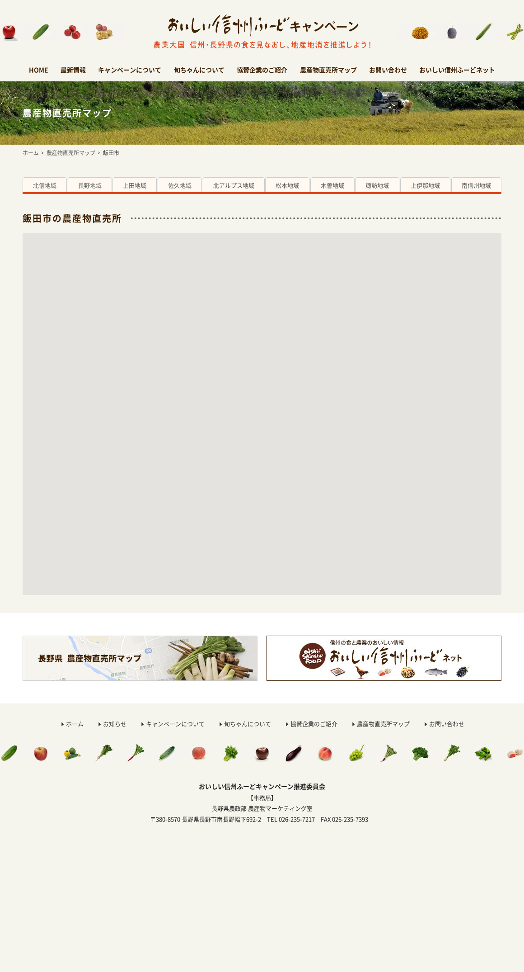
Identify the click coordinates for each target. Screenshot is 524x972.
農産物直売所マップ (328, 69)
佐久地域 (180, 185)
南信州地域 (476, 185)
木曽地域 (332, 185)
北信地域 (44, 185)
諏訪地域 (377, 185)
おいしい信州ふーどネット (457, 69)
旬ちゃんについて (199, 69)
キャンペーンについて (129, 69)
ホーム (31, 153)
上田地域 (134, 185)
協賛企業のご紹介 (262, 69)
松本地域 (287, 185)
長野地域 (90, 185)
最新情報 (73, 69)
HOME (38, 69)
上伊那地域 (425, 185)
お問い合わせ (388, 69)
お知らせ (114, 723)
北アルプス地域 (233, 185)
